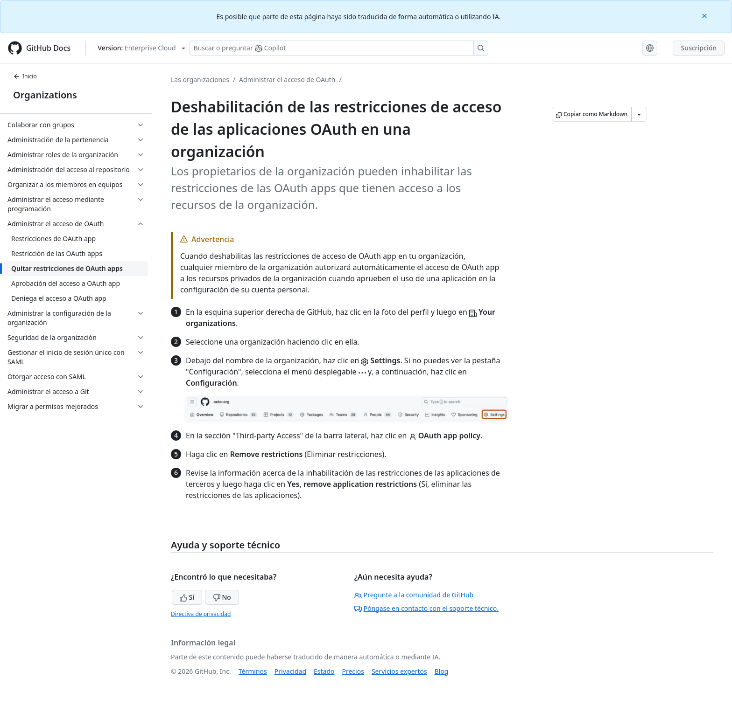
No (222, 597)
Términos (253, 671)
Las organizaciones (200, 79)
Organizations (45, 95)
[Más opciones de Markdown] (639, 114)
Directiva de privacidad (201, 614)
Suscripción (699, 47)
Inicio (25, 76)
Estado (324, 671)
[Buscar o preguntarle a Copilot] (339, 48)
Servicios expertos (399, 671)
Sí (187, 597)
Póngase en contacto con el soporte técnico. (426, 608)
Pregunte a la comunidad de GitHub (414, 594)
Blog (442, 671)
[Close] (705, 15)
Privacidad (290, 671)
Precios (353, 671)
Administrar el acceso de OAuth (287, 79)
